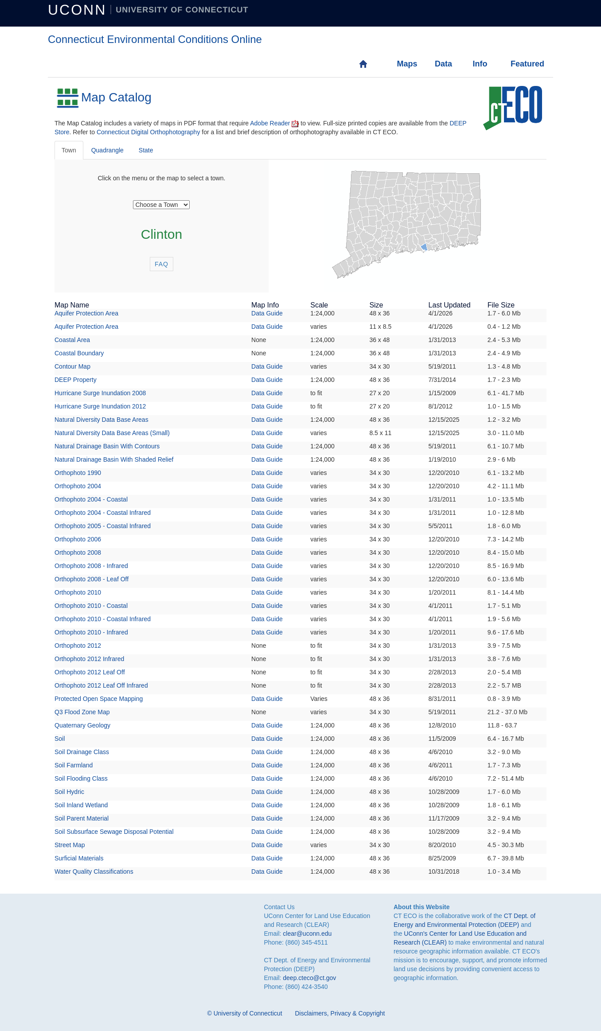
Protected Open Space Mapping (99, 698)
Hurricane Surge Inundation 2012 (100, 406)
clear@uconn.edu (307, 933)
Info (479, 63)
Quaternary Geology (82, 725)
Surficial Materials (79, 858)
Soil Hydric (69, 791)
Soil (60, 738)
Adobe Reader (270, 123)
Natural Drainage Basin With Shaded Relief (114, 459)
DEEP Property (76, 379)
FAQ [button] (161, 264)
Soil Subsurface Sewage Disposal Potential (114, 831)
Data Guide (267, 313)
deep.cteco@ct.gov (309, 977)
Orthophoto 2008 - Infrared (91, 565)
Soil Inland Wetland (81, 805)
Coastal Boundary (79, 353)
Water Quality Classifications (94, 871)
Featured (520, 63)
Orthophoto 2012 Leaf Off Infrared (101, 685)
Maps (406, 63)
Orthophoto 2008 (78, 552)
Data (443, 63)
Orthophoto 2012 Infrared (89, 658)
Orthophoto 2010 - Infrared (91, 632)
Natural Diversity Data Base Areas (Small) (112, 432)
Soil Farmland (74, 765)
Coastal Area (72, 339)
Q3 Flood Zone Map (82, 712)
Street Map (70, 844)
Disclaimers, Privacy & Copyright (340, 1013)
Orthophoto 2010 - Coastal (91, 605)
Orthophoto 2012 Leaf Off (90, 672)
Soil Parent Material (82, 818)
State (146, 150)
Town (69, 150)
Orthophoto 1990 (78, 472)
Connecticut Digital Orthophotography (148, 132)
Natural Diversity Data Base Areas (101, 419)
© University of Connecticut (244, 1013)
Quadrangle (107, 150)
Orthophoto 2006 (78, 539)
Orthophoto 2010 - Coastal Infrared (103, 618)
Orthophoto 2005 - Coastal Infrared (103, 525)
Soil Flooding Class (81, 778)
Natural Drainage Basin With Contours (107, 446)
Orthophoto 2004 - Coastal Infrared (103, 512)
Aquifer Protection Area (86, 313)
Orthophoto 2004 (78, 486)
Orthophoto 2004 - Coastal (91, 499)
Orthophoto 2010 (78, 592)
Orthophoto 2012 (78, 645)
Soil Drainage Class (82, 751)
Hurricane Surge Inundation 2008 (100, 393)
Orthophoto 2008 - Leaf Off (92, 579)
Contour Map (72, 366)
